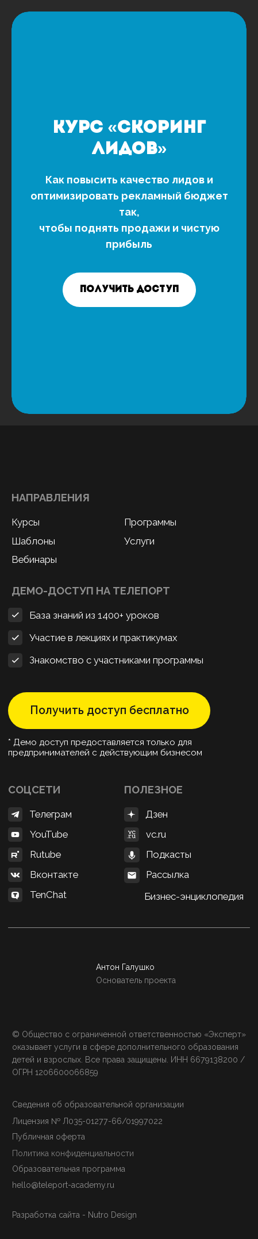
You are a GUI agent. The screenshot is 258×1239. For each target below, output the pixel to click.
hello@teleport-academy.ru (64, 1185)
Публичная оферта (48, 1136)
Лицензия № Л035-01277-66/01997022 (87, 1121)
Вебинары (34, 559)
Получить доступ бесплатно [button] (109, 710)
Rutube (45, 854)
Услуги (139, 541)
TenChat (48, 894)
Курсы (25, 522)
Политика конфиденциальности (73, 1153)
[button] (129, 290)
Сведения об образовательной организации (98, 1104)
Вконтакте (54, 874)
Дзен (156, 814)
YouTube (49, 834)
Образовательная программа (68, 1168)
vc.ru (156, 834)
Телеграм (50, 814)
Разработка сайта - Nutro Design (74, 1214)
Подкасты (168, 854)
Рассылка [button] (167, 874)
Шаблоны (33, 541)
